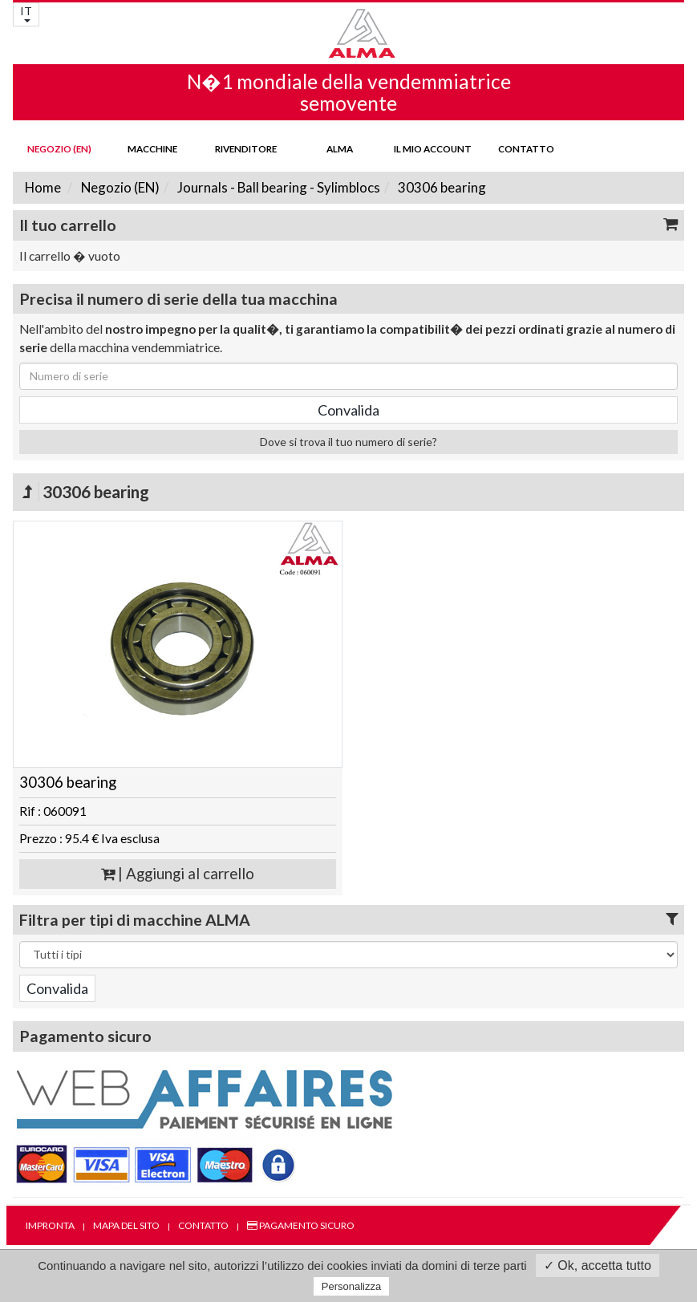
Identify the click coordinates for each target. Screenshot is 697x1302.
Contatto (526, 148)
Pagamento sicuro (301, 1225)
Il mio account (433, 148)
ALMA (339, 148)
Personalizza (351, 1286)
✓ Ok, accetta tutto (597, 1265)
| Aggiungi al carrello (177, 873)
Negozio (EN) (59, 148)
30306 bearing (440, 187)
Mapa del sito (126, 1225)
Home (43, 187)
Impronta (50, 1225)
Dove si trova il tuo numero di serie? (348, 441)
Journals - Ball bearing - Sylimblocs (277, 187)
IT (26, 13)
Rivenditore (246, 148)
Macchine (152, 148)
